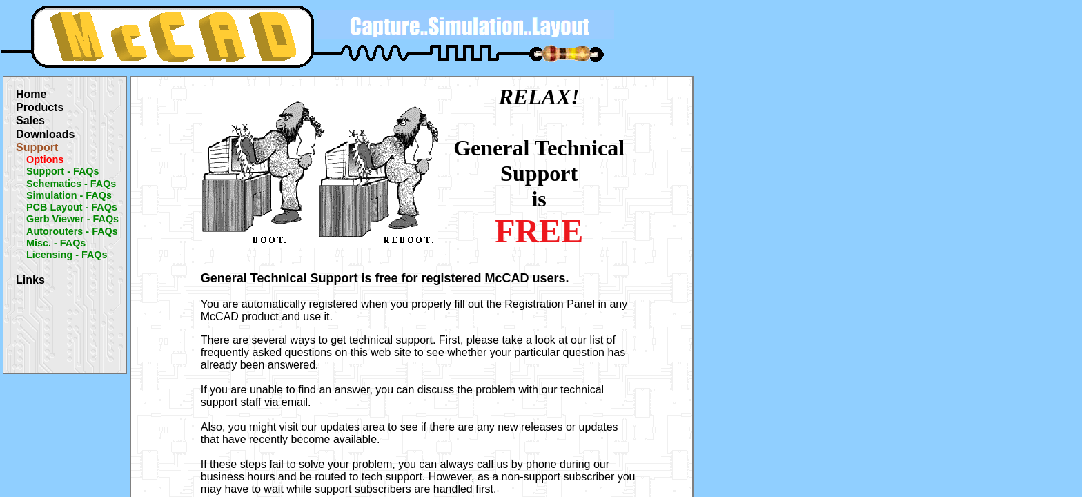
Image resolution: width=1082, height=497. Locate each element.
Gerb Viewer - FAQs (72, 218)
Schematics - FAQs (71, 183)
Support (37, 147)
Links (30, 280)
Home (31, 94)
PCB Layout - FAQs (71, 207)
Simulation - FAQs (69, 195)
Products (39, 107)
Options (44, 159)
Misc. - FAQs (56, 242)
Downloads (45, 134)
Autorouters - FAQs (72, 231)
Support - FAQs (62, 171)
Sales (30, 120)
